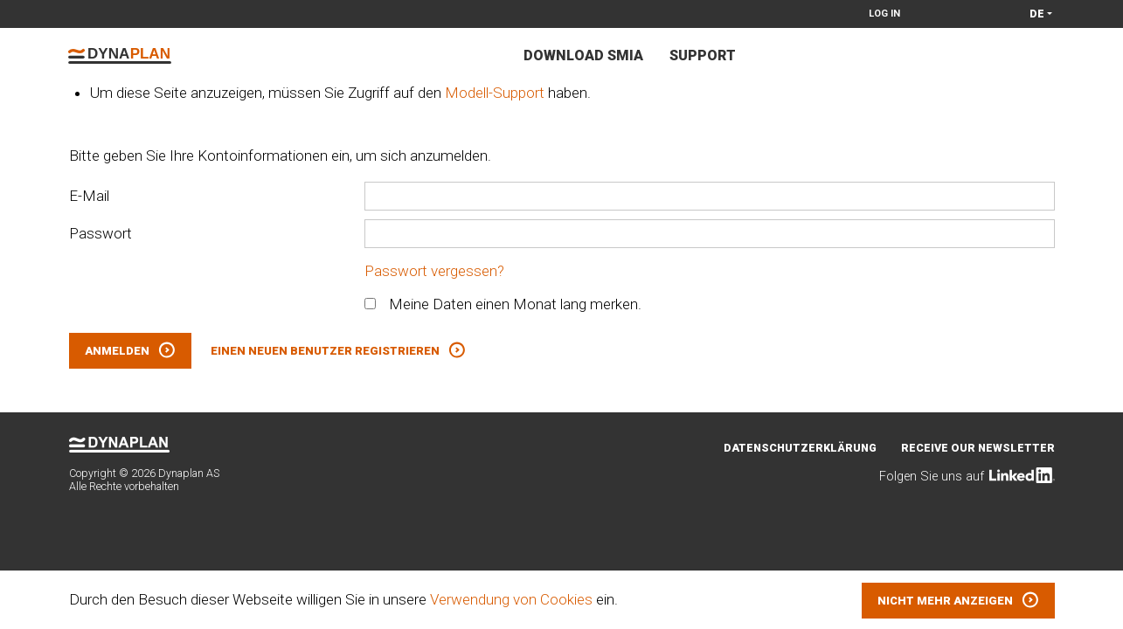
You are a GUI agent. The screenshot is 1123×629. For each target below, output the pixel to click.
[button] (958, 601)
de (1036, 13)
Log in (884, 13)
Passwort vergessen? (434, 271)
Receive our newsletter (978, 447)
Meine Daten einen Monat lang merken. (502, 304)
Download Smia (583, 55)
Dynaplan (119, 56)
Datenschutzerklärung (800, 447)
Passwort (100, 233)
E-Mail (89, 195)
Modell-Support (494, 92)
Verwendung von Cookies (511, 599)
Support (702, 55)
